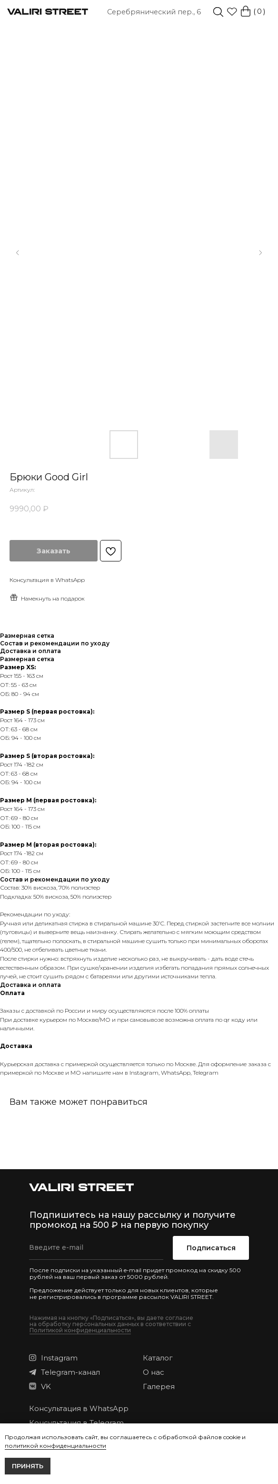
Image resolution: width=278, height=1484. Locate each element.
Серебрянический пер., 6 (154, 12)
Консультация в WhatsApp (79, 1408)
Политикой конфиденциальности (80, 1330)
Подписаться (211, 1248)
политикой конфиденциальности (55, 1445)
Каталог (158, 1357)
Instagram (144, 1072)
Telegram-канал (70, 1372)
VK (46, 1386)
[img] (218, 12)
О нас (153, 1372)
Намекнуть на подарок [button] (47, 597)
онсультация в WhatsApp (49, 579)
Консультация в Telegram (76, 1422)
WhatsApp (175, 1072)
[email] (96, 1248)
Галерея (159, 1386)
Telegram (205, 1072)
